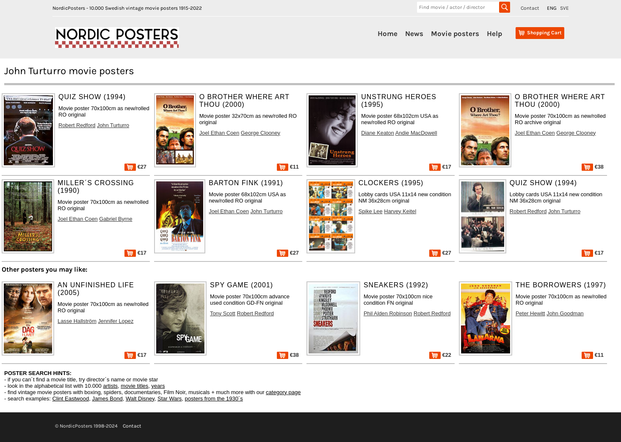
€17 (440, 167)
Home (387, 33)
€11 (288, 167)
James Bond (107, 398)
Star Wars (169, 398)
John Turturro (113, 125)
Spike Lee (371, 211)
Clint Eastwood (70, 398)
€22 (440, 355)
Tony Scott (222, 313)
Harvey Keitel (400, 211)
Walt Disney (140, 398)
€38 (593, 167)
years (158, 386)
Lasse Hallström (77, 321)
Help (494, 33)
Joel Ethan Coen (219, 133)
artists (110, 386)
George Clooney (260, 133)
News (414, 33)
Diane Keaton (377, 133)
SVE (564, 8)
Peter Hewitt (530, 313)
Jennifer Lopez (115, 321)
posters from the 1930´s (214, 398)
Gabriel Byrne (115, 219)
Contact (530, 8)
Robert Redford (77, 125)
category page (283, 392)
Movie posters (455, 33)
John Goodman (565, 313)
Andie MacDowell (416, 133)
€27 (135, 167)
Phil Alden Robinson (388, 313)
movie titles (134, 386)
